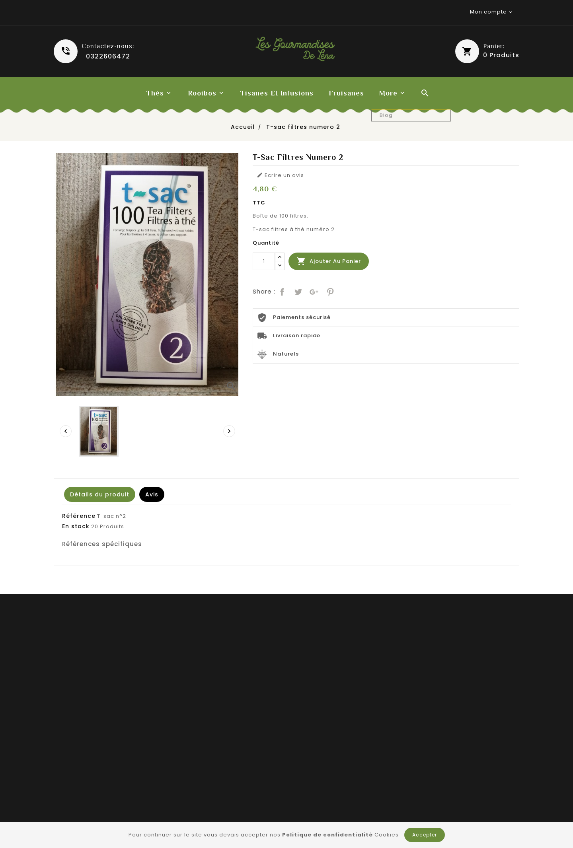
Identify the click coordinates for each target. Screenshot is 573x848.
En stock (76, 526)
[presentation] (66, 431)
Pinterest (329, 291)
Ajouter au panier (328, 261)
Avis (151, 494)
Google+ (313, 291)
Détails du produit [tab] (99, 494)
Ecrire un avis (280, 175)
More (388, 93)
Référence (79, 515)
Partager (281, 291)
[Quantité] (264, 261)
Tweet (297, 291)
